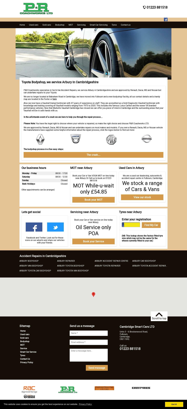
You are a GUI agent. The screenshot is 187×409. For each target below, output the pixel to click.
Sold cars (24, 338)
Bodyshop (24, 341)
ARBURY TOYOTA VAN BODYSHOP (73, 270)
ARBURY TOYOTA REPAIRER (107, 266)
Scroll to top (159, 316)
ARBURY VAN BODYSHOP (31, 266)
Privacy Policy (26, 362)
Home (23, 331)
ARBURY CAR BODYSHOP (144, 261)
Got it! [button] (174, 404)
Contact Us (25, 359)
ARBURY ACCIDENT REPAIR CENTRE (111, 261)
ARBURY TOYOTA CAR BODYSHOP (35, 270)
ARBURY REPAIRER (66, 261)
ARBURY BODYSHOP (29, 261)
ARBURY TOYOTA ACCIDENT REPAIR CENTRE (153, 266)
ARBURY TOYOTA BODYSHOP (70, 266)
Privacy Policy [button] (85, 404)
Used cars (24, 334)
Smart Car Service (28, 352)
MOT (22, 345)
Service (23, 348)
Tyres (22, 355)
